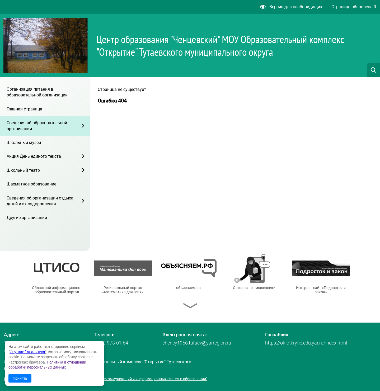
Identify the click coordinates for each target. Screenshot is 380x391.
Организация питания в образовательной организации (37, 92)
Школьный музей (24, 142)
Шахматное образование (31, 184)
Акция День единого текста (34, 156)
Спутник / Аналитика (27, 352)
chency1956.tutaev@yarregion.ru (196, 343)
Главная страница (24, 108)
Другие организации (27, 217)
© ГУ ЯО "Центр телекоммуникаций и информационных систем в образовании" (139, 379)
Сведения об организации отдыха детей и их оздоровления (40, 201)
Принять (20, 378)
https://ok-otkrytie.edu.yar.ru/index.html (306, 343)
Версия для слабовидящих (291, 6)
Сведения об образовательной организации (37, 125)
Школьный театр (23, 170)
